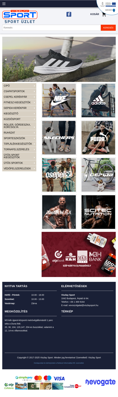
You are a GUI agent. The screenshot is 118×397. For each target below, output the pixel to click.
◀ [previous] (7, 60)
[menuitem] (19, 86)
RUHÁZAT (9, 132)
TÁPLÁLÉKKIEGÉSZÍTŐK (18, 144)
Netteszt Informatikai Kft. (66, 363)
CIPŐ (7, 85)
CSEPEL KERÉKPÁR (15, 97)
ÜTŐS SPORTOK (13, 163)
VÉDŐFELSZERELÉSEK (17, 168)
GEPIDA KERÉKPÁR (15, 108)
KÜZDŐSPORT (12, 119)
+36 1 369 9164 (77, 302)
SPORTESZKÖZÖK (14, 138)
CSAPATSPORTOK (14, 91)
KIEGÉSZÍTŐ (11, 113)
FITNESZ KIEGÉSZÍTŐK (17, 102)
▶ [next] (114, 60)
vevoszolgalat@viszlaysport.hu (83, 305)
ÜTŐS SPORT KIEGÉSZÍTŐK (12, 156)
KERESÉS (108, 27)
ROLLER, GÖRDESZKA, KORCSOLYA (17, 125)
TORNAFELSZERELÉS (16, 149)
